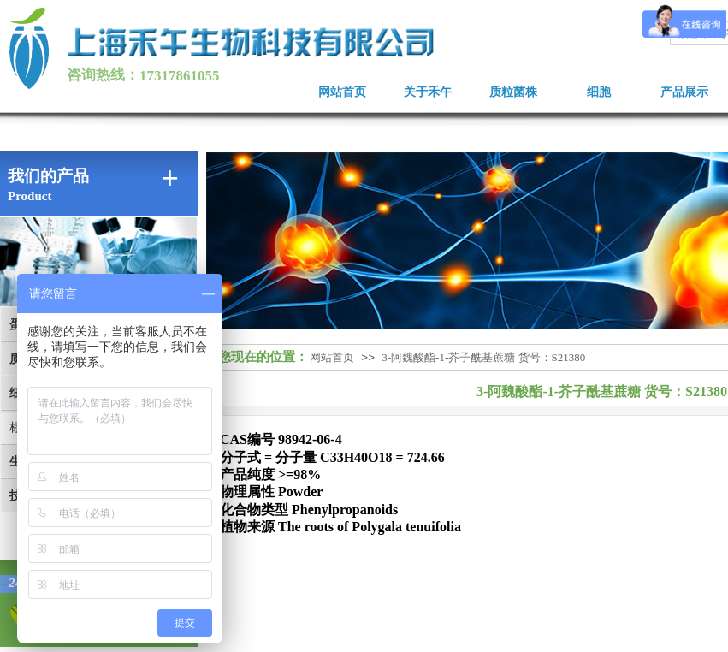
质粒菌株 (513, 92)
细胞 (599, 92)
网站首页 (342, 92)
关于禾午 (428, 92)
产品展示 (684, 92)
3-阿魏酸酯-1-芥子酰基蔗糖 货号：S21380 (483, 357)
